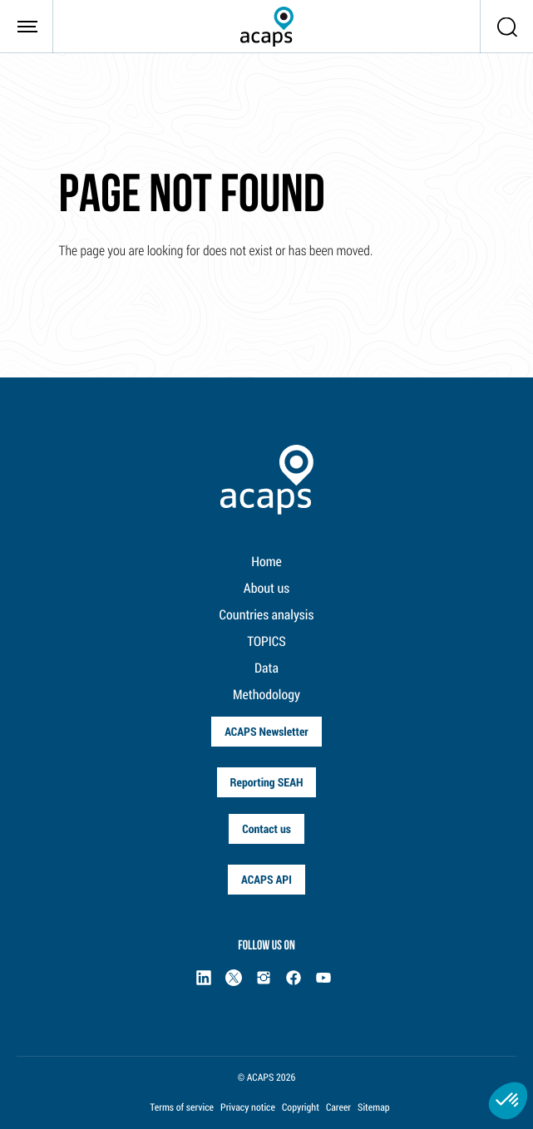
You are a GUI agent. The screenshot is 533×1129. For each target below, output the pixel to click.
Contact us (266, 828)
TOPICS (266, 641)
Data (266, 668)
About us (266, 588)
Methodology (266, 694)
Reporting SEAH (267, 782)
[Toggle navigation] (26, 26)
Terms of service (182, 1107)
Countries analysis (267, 615)
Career (338, 1107)
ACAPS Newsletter (266, 731)
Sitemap (374, 1107)
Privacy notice (247, 1107)
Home (266, 561)
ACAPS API (266, 879)
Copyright (300, 1107)
